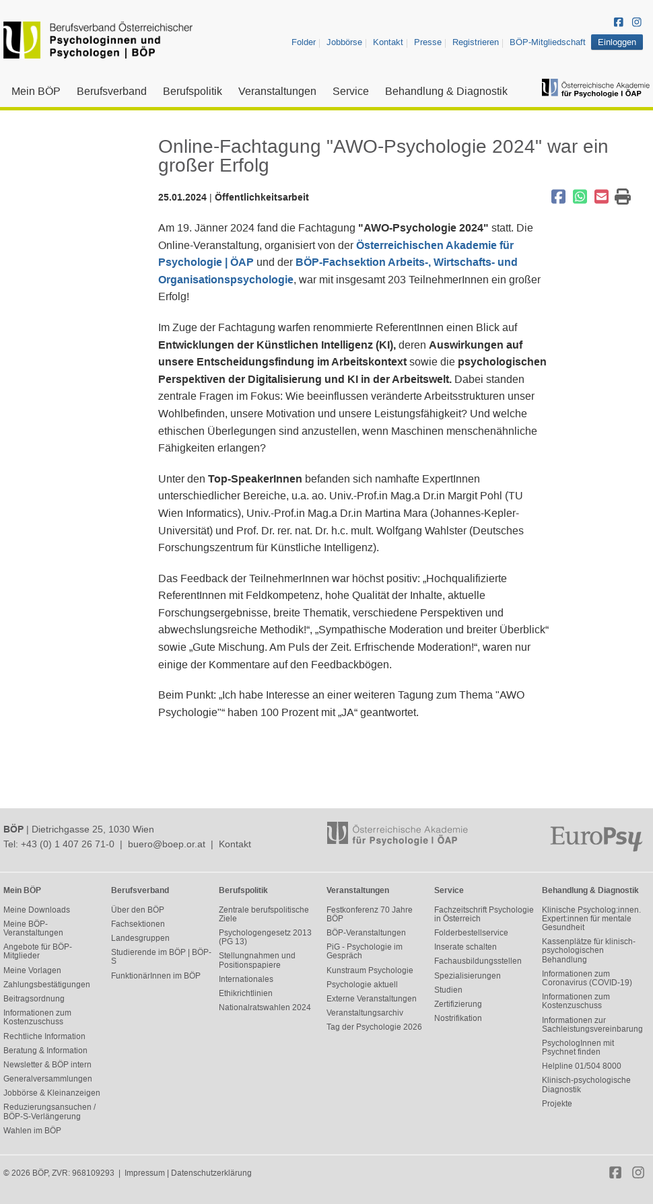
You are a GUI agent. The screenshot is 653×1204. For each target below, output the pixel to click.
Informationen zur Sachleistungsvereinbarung (592, 1025)
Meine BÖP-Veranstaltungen (33, 928)
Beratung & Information (45, 1050)
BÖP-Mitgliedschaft (548, 42)
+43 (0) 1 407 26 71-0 (67, 844)
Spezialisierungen (467, 976)
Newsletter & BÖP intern (47, 1064)
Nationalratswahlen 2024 (265, 1007)
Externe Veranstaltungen (371, 998)
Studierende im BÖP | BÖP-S (161, 957)
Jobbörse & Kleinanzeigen (51, 1093)
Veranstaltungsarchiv (364, 1013)
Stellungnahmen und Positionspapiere (257, 960)
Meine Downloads (36, 910)
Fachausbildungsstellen (478, 961)
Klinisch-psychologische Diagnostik (586, 1084)
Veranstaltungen (277, 91)
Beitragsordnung (34, 998)
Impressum (145, 1173)
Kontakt (388, 42)
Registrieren (475, 42)
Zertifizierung (458, 1004)
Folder (303, 42)
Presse (428, 42)
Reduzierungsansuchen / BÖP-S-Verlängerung (49, 1111)
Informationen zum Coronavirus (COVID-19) (587, 978)
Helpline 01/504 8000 (581, 1066)
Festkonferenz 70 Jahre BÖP (369, 914)
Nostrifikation (458, 1018)
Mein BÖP (36, 91)
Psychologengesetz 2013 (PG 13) (265, 937)
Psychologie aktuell (362, 984)
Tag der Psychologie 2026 (374, 1027)
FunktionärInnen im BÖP (156, 976)
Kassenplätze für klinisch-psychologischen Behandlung (588, 950)
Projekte (557, 1103)
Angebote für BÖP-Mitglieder (37, 951)
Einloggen (617, 42)
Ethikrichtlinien (246, 993)
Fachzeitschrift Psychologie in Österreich (484, 914)
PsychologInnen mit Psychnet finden (578, 1047)
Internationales (246, 979)
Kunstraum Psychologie (369, 970)
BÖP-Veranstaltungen (366, 932)
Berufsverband (112, 91)
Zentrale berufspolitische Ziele (264, 914)
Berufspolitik (192, 91)
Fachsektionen (138, 924)
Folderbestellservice (471, 932)
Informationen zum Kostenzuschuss (37, 1017)
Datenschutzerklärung (211, 1173)
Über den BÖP (137, 910)
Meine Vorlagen (32, 970)
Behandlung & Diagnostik (446, 91)
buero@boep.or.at (166, 844)
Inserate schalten (465, 947)
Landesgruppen (140, 938)
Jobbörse (344, 42)
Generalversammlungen (47, 1079)
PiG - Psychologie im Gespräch (364, 951)
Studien (448, 990)
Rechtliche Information (44, 1036)
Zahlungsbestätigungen (46, 984)
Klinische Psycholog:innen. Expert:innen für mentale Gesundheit (591, 918)
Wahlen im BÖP (32, 1130)
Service (351, 91)
